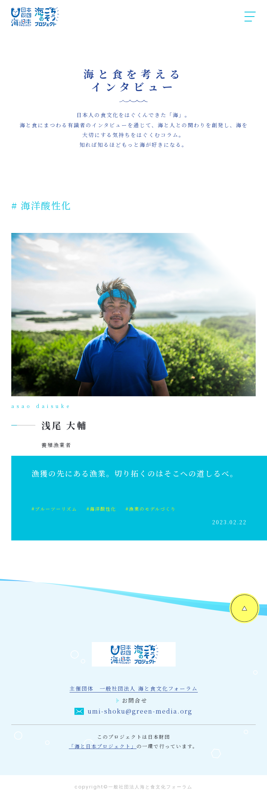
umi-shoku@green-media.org (133, 711)
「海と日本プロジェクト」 (103, 746)
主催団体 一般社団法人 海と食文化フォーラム (134, 688)
